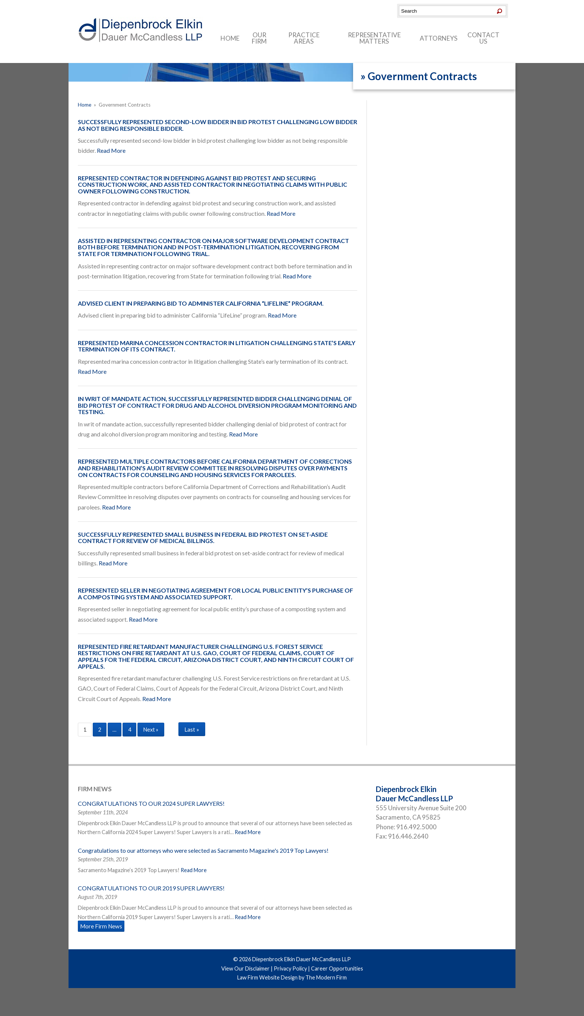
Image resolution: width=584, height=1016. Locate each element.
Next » (150, 729)
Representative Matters (374, 38)
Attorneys (438, 38)
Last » (191, 729)
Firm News (95, 789)
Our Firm (259, 38)
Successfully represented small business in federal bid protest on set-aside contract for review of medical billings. (203, 538)
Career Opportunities (337, 968)
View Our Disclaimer (245, 968)
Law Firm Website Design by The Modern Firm (292, 977)
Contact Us (483, 38)
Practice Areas (304, 38)
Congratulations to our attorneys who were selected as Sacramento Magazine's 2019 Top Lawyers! (203, 850)
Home (229, 38)
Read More (111, 150)
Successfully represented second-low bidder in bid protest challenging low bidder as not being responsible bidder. (217, 125)
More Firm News (101, 926)
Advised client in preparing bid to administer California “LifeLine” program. (201, 303)
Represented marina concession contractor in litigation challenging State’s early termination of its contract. (216, 346)
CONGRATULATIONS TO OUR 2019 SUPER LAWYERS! (151, 888)
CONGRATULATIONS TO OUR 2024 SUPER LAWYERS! (151, 803)
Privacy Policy (290, 968)
